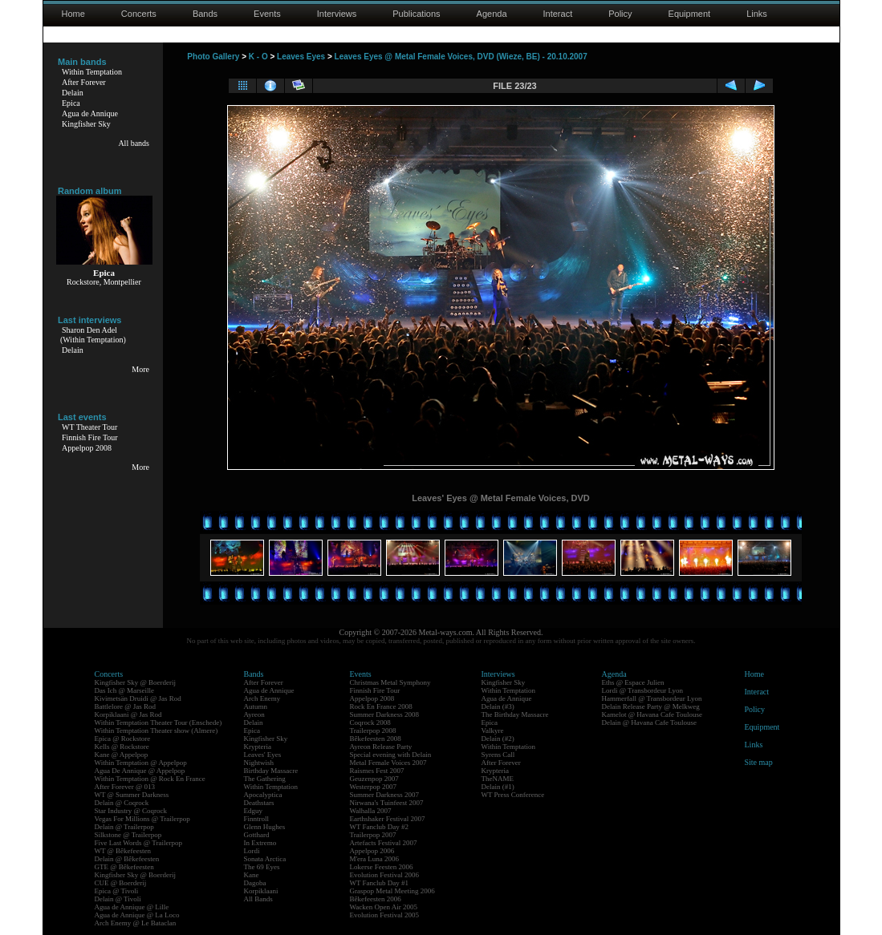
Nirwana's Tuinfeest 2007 (387, 803)
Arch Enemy (262, 698)
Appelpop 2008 (87, 447)
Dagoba (255, 883)
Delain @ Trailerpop (124, 827)
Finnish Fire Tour (90, 437)
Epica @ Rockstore (123, 739)
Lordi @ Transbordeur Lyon (643, 690)
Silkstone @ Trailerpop (128, 835)
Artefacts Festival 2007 (383, 843)
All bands (133, 143)
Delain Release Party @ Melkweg (651, 706)
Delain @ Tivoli (118, 899)
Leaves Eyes (301, 56)
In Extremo (260, 843)
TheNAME (498, 779)
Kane (251, 875)
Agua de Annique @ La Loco (137, 915)
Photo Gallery (213, 56)
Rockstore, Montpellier (104, 281)
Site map (759, 762)
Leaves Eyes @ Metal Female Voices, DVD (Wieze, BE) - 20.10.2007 (461, 56)
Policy (620, 13)
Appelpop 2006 (372, 851)
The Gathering (265, 779)
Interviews (337, 13)
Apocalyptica (263, 795)
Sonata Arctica (265, 859)
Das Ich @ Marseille (125, 690)
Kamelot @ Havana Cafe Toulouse (652, 714)
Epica (71, 103)
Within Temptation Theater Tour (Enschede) (158, 722)
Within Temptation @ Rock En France (150, 779)
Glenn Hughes (265, 827)
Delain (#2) (498, 739)
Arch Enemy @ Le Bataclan (136, 923)
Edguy (253, 811)
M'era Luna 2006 (375, 859)
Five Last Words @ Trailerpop (138, 843)
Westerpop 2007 (373, 787)
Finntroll (257, 819)
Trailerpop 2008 (373, 731)
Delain (72, 92)
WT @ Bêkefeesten (123, 851)
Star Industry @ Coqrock (131, 811)
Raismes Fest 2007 (377, 771)
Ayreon (254, 714)
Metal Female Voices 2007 (388, 763)
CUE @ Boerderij (121, 883)
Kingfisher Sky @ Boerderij (136, 682)
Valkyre (493, 731)
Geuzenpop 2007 (374, 779)
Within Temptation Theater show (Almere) (156, 731)
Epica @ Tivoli (117, 891)
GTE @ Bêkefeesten (124, 867)
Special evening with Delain (391, 755)
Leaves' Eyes (263, 755)
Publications (416, 13)
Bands (205, 13)
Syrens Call (498, 755)
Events (267, 13)
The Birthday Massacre (515, 714)
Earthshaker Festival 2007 (387, 819)
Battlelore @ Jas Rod (125, 706)
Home (73, 13)
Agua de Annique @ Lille (132, 907)
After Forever (84, 82)
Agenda (492, 13)
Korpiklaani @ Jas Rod (128, 714)
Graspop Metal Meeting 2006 (392, 891)
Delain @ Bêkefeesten (127, 859)
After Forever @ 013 (125, 787)
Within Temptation (92, 71)
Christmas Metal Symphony (390, 682)
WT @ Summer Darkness (132, 795)
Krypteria (257, 747)
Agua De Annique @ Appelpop (140, 771)
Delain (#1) (498, 787)
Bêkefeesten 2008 (375, 739)
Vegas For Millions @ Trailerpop (142, 819)
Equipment (690, 13)
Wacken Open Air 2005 (384, 907)
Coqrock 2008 (370, 722)
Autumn (256, 706)
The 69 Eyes (262, 867)
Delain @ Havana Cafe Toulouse (649, 722)
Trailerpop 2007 (373, 835)
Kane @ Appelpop (121, 755)
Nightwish (259, 763)
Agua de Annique (90, 113)
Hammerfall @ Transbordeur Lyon (652, 698)
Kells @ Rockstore (122, 747)
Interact (558, 13)
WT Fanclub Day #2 (379, 827)
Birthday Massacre (271, 771)
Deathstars (259, 803)
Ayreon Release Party (381, 747)
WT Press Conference (513, 795)
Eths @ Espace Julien (633, 682)
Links (756, 13)
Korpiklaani (261, 891)
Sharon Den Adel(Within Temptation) (93, 335)
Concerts (138, 13)
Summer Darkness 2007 (385, 795)
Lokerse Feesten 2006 (381, 867)
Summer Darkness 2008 (385, 714)
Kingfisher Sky (86, 123)
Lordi (252, 851)
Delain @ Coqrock (122, 803)
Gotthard (257, 835)
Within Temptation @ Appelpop (141, 763)
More (140, 369)
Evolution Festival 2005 (385, 915)
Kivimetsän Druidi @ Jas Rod (138, 698)
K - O (258, 56)
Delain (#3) (498, 706)
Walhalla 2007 (371, 811)
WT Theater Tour (89, 427)
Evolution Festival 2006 (385, 875)
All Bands (258, 899)
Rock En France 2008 (381, 706)
